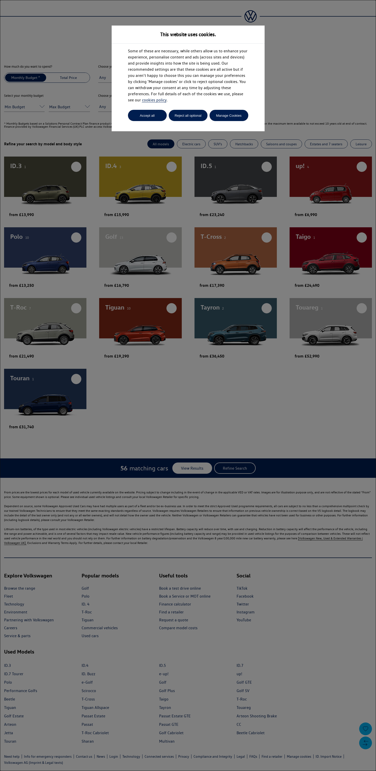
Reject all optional (188, 115)
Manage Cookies (228, 115)
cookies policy (154, 100)
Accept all (147, 115)
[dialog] (188, 385)
